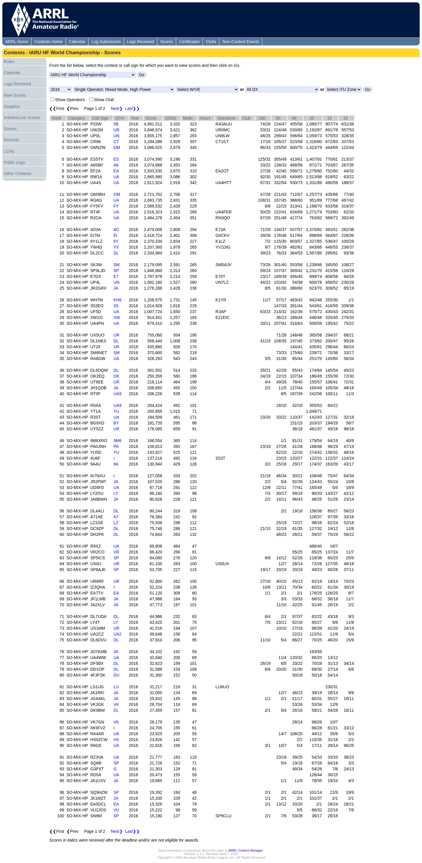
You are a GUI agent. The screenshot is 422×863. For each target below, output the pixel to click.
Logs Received (140, 41)
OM (116, 147)
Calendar (77, 41)
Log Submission (106, 41)
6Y (115, 241)
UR (116, 130)
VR (116, 552)
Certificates (189, 41)
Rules (9, 61)
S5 (115, 305)
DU (116, 675)
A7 (115, 516)
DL (116, 253)
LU (116, 686)
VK (116, 704)
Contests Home (48, 41)
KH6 (117, 300)
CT (116, 141)
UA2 (117, 634)
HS (116, 739)
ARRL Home (16, 41)
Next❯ (117, 108)
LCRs (9, 151)
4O (116, 229)
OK (116, 376)
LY (115, 493)
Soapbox (12, 106)
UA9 (117, 393)
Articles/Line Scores (22, 117)
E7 (115, 276)
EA (116, 171)
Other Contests (17, 173)
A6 (115, 165)
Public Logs (14, 162)
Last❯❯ (132, 108)
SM (116, 264)
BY (116, 423)
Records (11, 139)
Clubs (211, 41)
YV (116, 247)
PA (116, 446)
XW (116, 317)
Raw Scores (15, 95)
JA (115, 288)
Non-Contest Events (240, 41)
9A (115, 464)
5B (115, 124)
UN (116, 135)
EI (115, 235)
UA (116, 176)
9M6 (117, 440)
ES (116, 159)
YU (116, 411)
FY (116, 206)
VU (116, 810)
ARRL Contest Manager (245, 850)
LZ (115, 522)
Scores (166, 41)
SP (116, 270)
